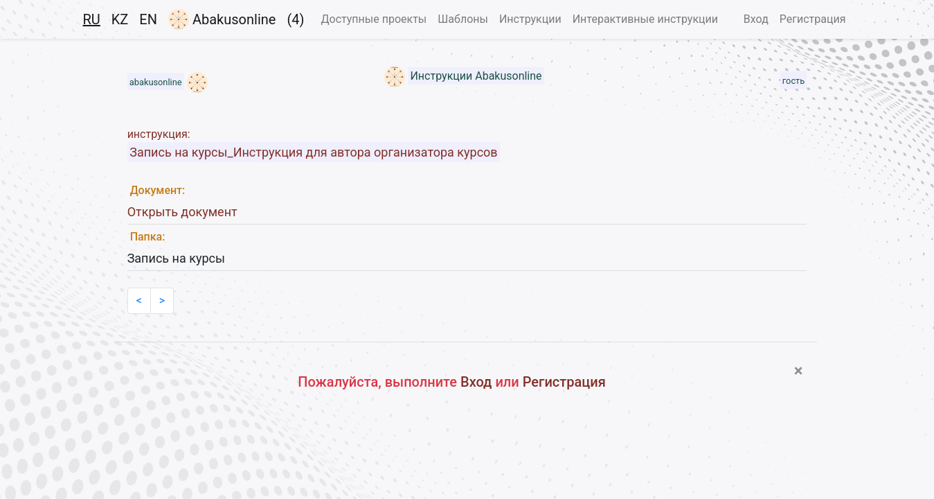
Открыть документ (182, 211)
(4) (295, 19)
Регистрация (813, 19)
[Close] (798, 370)
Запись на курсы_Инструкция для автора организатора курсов (313, 152)
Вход (756, 19)
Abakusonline (222, 19)
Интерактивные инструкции (645, 19)
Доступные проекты (373, 19)
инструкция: (158, 134)
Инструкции (530, 19)
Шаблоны (463, 19)
